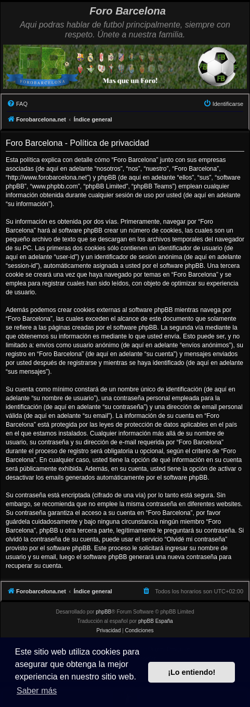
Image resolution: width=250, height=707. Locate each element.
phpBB (103, 612)
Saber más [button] (37, 690)
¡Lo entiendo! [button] (191, 672)
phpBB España (155, 621)
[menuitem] (17, 104)
